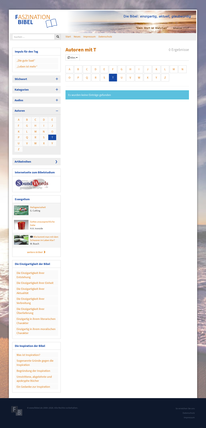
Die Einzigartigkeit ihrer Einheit (35, 283)
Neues (77, 36)
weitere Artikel (36, 252)
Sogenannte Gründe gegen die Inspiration (35, 363)
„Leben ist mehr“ (27, 66)
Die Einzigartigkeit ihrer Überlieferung (30, 311)
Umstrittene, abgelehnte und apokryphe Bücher (34, 379)
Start (68, 36)
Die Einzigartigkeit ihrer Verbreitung (30, 301)
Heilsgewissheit (30, 210)
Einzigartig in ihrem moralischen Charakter (36, 331)
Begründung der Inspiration (33, 371)
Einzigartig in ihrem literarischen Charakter (36, 321)
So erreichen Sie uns (185, 408)
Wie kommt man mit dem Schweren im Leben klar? (36, 240)
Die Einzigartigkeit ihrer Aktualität (30, 291)
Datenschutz (105, 36)
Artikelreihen (23, 161)
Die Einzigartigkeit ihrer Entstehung (30, 275)
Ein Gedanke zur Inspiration (33, 386)
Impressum (89, 36)
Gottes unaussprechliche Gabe (34, 225)
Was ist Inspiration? (28, 355)
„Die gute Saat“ (26, 60)
